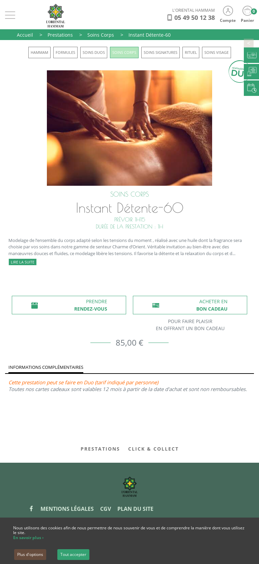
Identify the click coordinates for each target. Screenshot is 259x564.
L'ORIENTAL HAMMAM (193, 10)
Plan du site (135, 509)
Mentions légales (67, 509)
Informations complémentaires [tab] (45, 367)
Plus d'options (30, 554)
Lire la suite (22, 262)
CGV (105, 509)
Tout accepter (73, 554)
